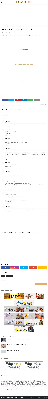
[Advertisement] (24, 15)
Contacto (45, 397)
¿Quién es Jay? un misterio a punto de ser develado (19, 339)
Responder (7, 126)
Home (33, 397)
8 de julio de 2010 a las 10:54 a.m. (10, 181)
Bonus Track (10, 26)
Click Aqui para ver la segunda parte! (24, 64)
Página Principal (5, 26)
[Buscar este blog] (18, 284)
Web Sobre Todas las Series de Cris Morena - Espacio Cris (12, 397)
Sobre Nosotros (38, 397)
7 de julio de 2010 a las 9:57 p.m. (10, 122)
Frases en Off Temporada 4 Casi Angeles (16, 344)
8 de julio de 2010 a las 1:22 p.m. (10, 194)
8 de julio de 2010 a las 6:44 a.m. (10, 172)
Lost (3, 32)
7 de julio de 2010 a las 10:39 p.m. (10, 149)
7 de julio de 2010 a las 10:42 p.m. (10, 164)
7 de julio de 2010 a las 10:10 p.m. (10, 131)
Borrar (11, 126)
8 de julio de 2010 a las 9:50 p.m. (10, 207)
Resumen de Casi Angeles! (13, 350)
